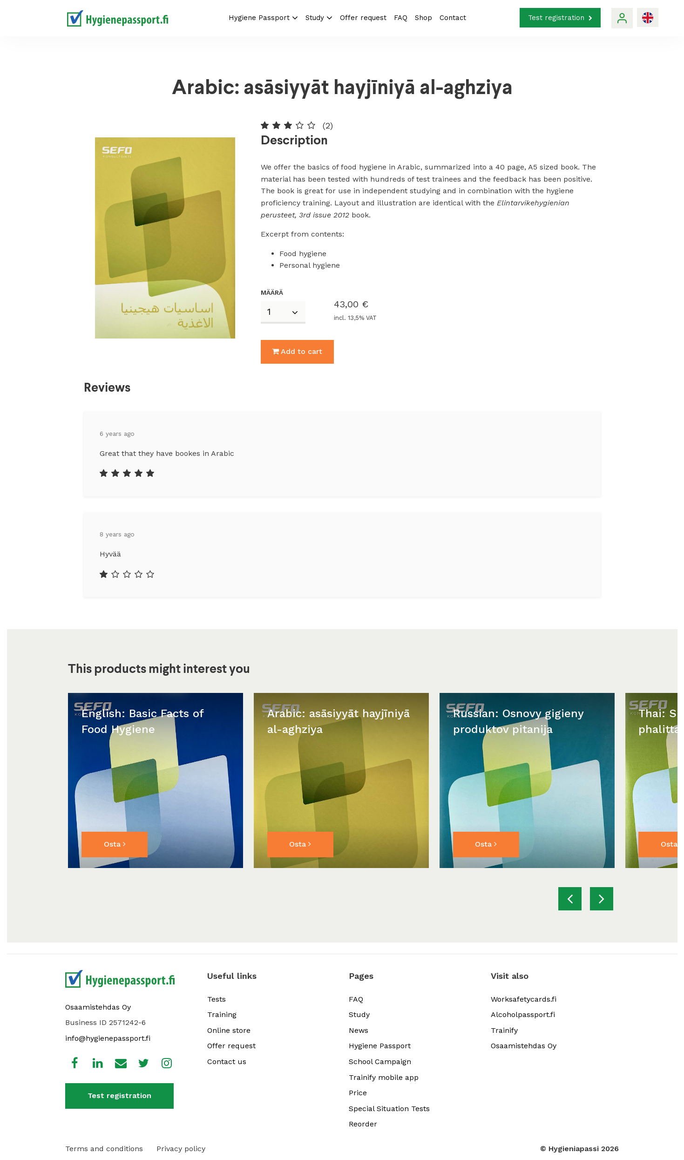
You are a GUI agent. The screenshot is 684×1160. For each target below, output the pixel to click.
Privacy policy (180, 1148)
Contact (453, 18)
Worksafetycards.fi (523, 999)
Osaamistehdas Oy (98, 1007)
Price (358, 1092)
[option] (155, 780)
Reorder (363, 1123)
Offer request (363, 18)
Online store (229, 1030)
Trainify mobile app (384, 1077)
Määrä (272, 292)
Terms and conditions (104, 1148)
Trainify (504, 1030)
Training (222, 1014)
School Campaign (380, 1061)
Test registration (560, 18)
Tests (216, 999)
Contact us (226, 1061)
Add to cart (297, 351)
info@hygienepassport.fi (107, 1038)
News (358, 1030)
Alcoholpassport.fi (523, 1014)
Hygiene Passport (263, 18)
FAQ (400, 18)
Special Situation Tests (389, 1108)
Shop (423, 18)
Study (318, 18)
